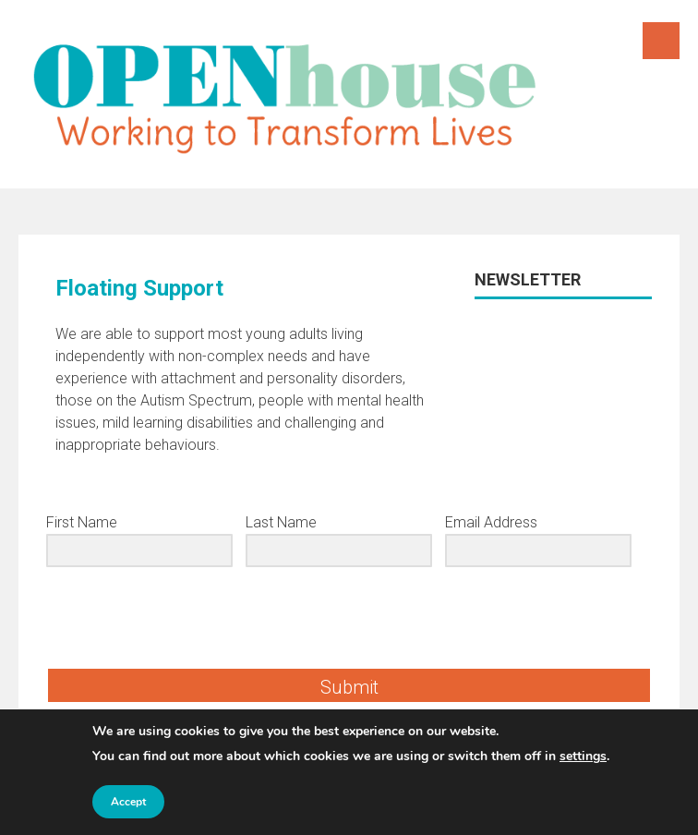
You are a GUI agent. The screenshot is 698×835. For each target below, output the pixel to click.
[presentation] (159, 617)
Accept (128, 801)
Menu (661, 40)
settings (583, 756)
